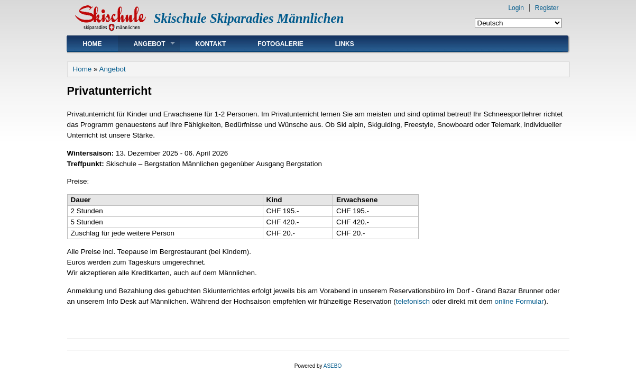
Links (344, 44)
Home (92, 44)
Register (547, 8)
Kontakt (211, 44)
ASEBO (333, 366)
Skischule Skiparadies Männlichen (249, 18)
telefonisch (413, 301)
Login (515, 8)
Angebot (146, 44)
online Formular (518, 301)
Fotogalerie (280, 44)
